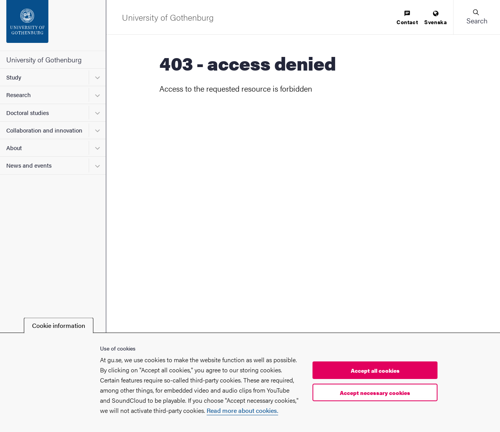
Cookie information (58, 325)
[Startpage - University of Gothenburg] (53, 25)
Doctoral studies (27, 112)
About (14, 147)
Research (18, 94)
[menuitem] (407, 18)
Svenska (435, 18)
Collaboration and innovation (44, 130)
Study (13, 77)
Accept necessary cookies (375, 393)
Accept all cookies (375, 370)
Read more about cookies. (242, 410)
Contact (407, 18)
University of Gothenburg (44, 59)
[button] (476, 17)
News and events (29, 165)
